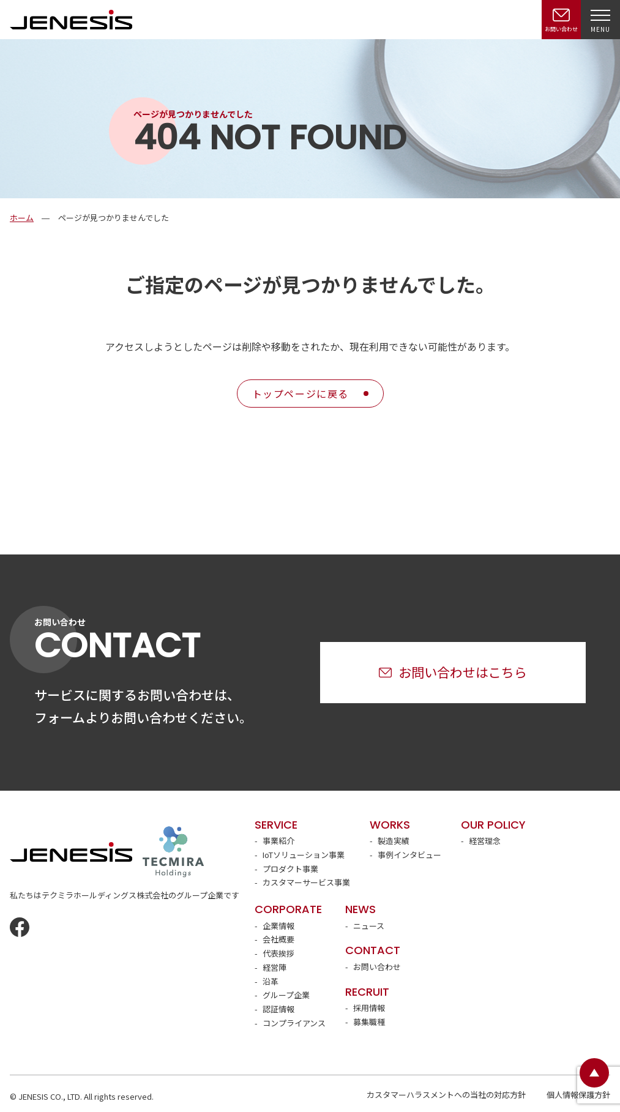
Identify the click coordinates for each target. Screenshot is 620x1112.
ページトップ (594, 1073)
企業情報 (278, 925)
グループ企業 (286, 995)
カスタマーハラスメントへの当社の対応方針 (446, 1094)
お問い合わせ (377, 966)
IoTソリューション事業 (304, 854)
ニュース (368, 925)
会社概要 (278, 939)
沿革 (270, 981)
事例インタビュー (409, 854)
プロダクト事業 (290, 869)
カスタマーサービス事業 (306, 882)
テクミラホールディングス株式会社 (173, 852)
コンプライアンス (294, 1023)
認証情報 (278, 1009)
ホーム (22, 217)
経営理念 (485, 840)
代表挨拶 (278, 953)
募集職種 (369, 1022)
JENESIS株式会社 (71, 19)
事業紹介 (278, 840)
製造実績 (393, 840)
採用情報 (369, 1007)
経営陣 (274, 967)
